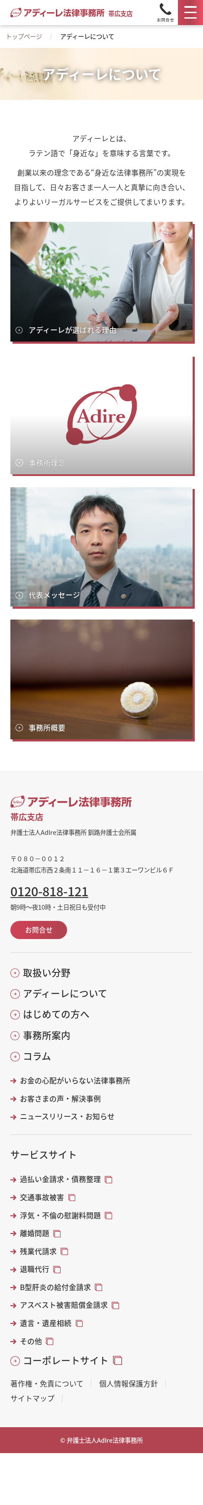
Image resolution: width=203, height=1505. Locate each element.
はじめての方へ (56, 1013)
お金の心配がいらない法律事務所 (75, 1080)
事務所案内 (47, 1035)
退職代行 (34, 1269)
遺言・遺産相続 (45, 1323)
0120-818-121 (49, 891)
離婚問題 (34, 1233)
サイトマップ (32, 1398)
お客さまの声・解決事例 (60, 1098)
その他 (31, 1341)
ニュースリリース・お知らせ (67, 1116)
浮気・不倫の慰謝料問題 (60, 1215)
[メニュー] (190, 12)
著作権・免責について (47, 1383)
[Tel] (165, 12)
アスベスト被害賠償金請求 (64, 1305)
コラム (37, 1055)
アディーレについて (65, 993)
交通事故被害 (42, 1197)
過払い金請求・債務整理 (60, 1179)
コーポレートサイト (66, 1360)
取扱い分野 (47, 972)
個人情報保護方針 (128, 1383)
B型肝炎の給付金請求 (55, 1287)
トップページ (24, 36)
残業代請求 (38, 1251)
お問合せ (39, 930)
